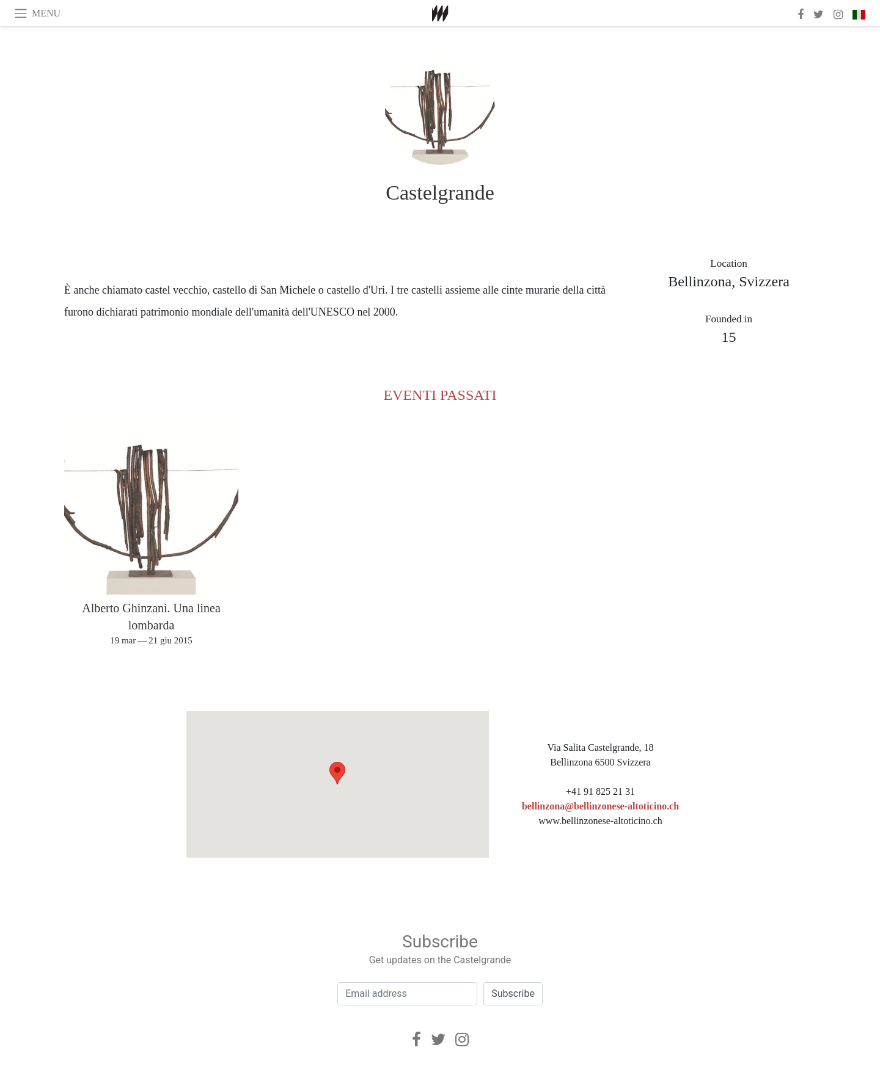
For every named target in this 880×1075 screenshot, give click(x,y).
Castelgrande (440, 192)
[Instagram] (462, 1039)
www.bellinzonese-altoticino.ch (600, 821)
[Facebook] (416, 1039)
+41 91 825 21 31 (600, 791)
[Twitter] (438, 1039)
